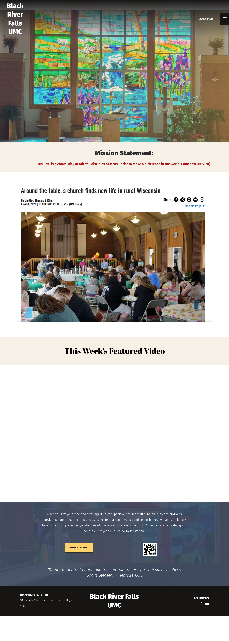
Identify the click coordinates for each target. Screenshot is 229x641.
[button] (225, 19)
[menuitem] (205, 19)
